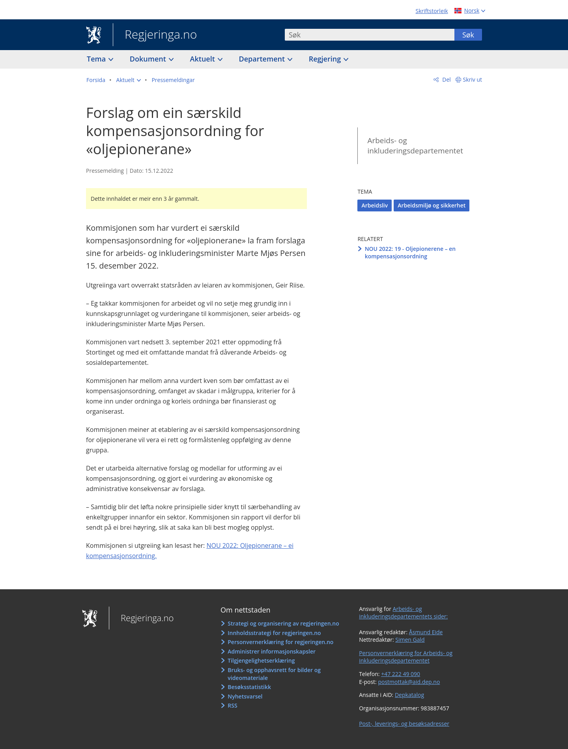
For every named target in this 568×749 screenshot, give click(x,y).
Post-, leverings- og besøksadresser (404, 723)
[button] (128, 80)
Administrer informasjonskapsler (272, 651)
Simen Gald (409, 639)
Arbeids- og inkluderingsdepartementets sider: (403, 612)
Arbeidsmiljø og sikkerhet (431, 205)
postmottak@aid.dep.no (409, 681)
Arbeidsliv (374, 205)
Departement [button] (263, 59)
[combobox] (369, 35)
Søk (468, 34)
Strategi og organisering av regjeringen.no (283, 623)
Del (446, 79)
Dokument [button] (149, 59)
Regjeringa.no (155, 35)
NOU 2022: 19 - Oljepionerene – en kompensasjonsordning (410, 252)
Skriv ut (472, 79)
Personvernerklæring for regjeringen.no (280, 642)
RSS (232, 705)
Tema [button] (97, 59)
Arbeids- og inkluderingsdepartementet (415, 145)
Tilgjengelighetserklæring (261, 660)
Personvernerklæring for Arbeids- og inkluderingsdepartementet (405, 657)
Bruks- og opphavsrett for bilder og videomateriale (274, 674)
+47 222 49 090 (400, 674)
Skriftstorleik (432, 11)
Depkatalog (409, 695)
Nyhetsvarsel (245, 696)
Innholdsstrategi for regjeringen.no (274, 633)
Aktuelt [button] (203, 59)
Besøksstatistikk (249, 687)
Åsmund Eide (426, 632)
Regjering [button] (326, 59)
